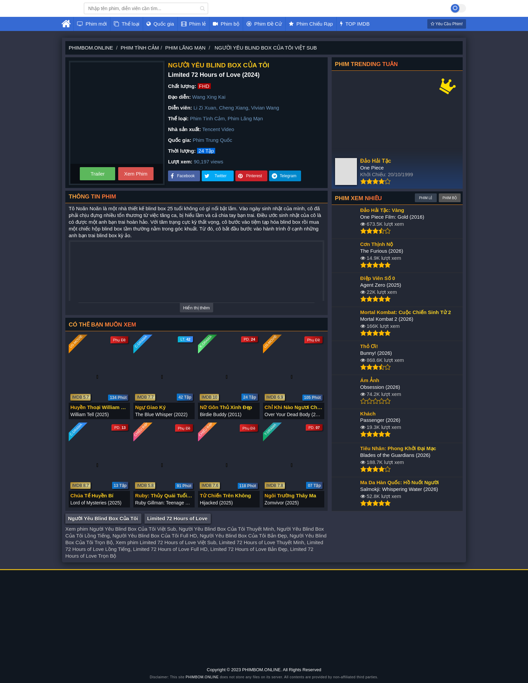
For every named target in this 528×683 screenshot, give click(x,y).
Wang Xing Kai (209, 97)
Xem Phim (135, 174)
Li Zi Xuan (205, 108)
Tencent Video (218, 129)
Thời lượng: (182, 151)
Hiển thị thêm (196, 307)
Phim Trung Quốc (212, 140)
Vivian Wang (265, 108)
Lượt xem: (180, 161)
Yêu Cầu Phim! (447, 24)
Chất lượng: (182, 86)
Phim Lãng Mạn (245, 118)
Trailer (98, 174)
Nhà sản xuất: (184, 129)
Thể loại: (178, 118)
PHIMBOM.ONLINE (202, 677)
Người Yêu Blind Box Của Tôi (103, 518)
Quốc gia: (179, 140)
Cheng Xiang (233, 108)
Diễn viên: (180, 108)
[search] (202, 8)
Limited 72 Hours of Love (177, 518)
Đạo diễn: (179, 97)
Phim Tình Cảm (207, 118)
